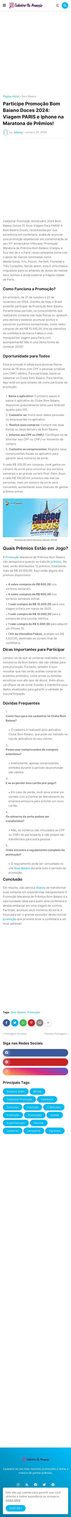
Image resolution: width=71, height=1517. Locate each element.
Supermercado (16, 1122)
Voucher (39, 1122)
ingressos (55, 1130)
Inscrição (32, 1107)
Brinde (37, 1091)
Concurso (12, 1107)
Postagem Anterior (16, 1033)
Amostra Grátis (16, 1091)
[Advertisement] (35, 53)
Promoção (12, 557)
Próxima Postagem (55, 1033)
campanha (33, 1130)
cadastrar (13, 1130)
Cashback (47, 1099)
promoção (9, 919)
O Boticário (54, 1107)
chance (40, 887)
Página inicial (11, 96)
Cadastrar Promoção (19, 1099)
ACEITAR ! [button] (15, 1508)
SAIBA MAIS (13, 1500)
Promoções (35, 1115)
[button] (4, 5)
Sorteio (54, 1115)
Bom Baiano (29, 96)
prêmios (56, 561)
